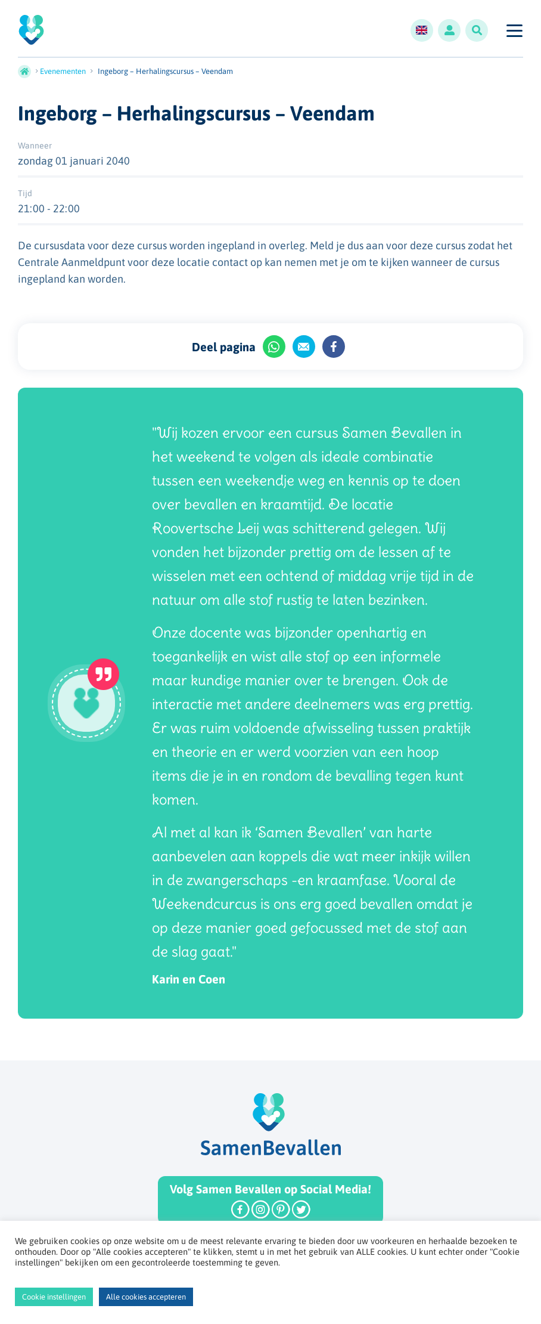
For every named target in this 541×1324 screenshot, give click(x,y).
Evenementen (63, 71)
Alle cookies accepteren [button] (146, 1296)
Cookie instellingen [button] (54, 1296)
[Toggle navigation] (514, 30)
